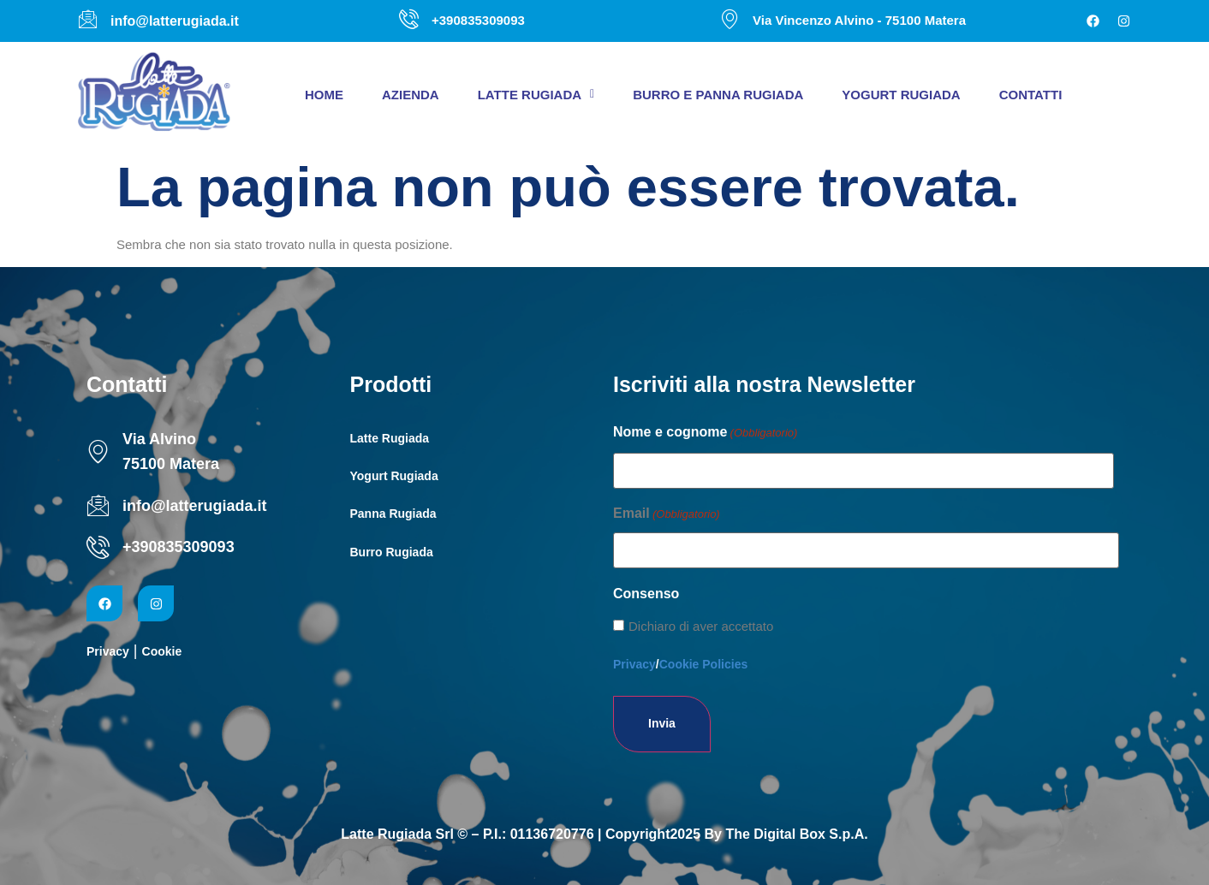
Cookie (162, 651)
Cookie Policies (703, 664)
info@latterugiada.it (194, 505)
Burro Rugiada (391, 552)
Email (666, 514)
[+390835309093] (98, 547)
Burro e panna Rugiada (718, 94)
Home (324, 94)
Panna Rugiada (393, 513)
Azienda (410, 94)
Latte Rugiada (536, 94)
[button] (536, 94)
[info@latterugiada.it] (98, 505)
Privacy (107, 651)
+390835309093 (178, 546)
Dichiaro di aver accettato (700, 626)
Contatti (1031, 94)
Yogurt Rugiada (901, 94)
